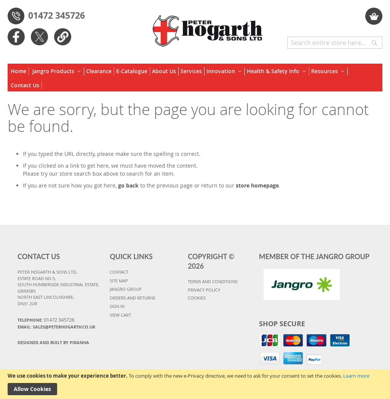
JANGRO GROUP (126, 289)
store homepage (257, 185)
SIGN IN (117, 306)
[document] (195, 384)
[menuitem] (20, 71)
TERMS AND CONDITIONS (213, 281)
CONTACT (119, 272)
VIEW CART (120, 315)
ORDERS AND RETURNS (132, 298)
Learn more (356, 375)
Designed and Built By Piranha (53, 342)
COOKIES (197, 298)
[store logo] (208, 27)
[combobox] (334, 43)
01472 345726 (56, 15)
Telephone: (46, 319)
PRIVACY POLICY (204, 290)
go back (128, 185)
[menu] (195, 77)
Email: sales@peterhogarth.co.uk (56, 327)
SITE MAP (119, 281)
